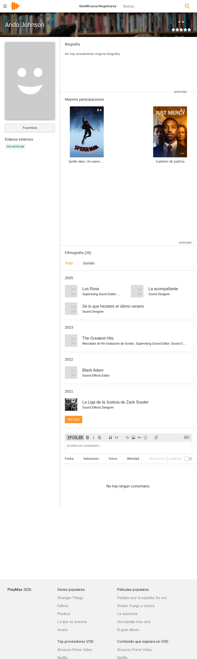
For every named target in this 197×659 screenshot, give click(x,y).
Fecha (69, 458)
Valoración (91, 458)
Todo (69, 263)
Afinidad (133, 458)
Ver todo (73, 419)
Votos (112, 458)
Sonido (89, 263)
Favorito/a (30, 128)
